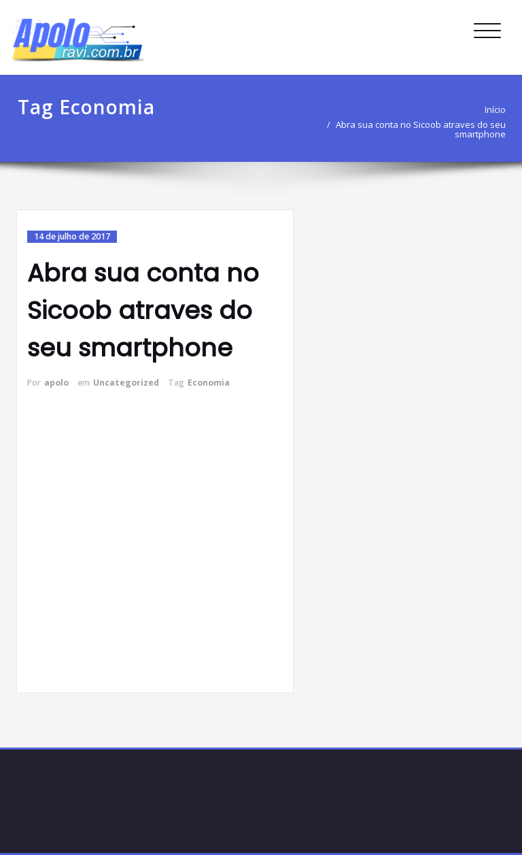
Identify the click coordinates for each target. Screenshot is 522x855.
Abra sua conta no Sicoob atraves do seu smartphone (421, 129)
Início (495, 109)
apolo (56, 382)
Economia (209, 382)
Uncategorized (126, 382)
